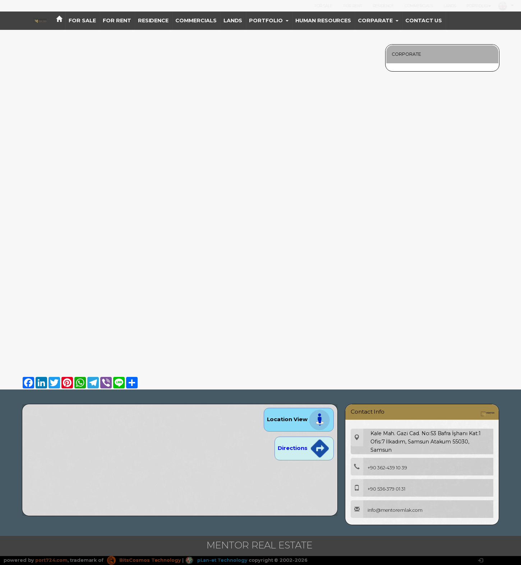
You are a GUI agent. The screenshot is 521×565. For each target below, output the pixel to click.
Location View (299, 419)
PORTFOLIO (478, 6)
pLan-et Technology (217, 560)
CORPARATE (378, 20)
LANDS (449, 6)
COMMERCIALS (418, 6)
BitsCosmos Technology (144, 560)
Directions (304, 448)
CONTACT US (423, 20)
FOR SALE (323, 6)
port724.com (51, 560)
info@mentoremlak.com (388, 510)
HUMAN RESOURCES (323, 20)
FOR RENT (352, 6)
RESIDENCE (383, 6)
